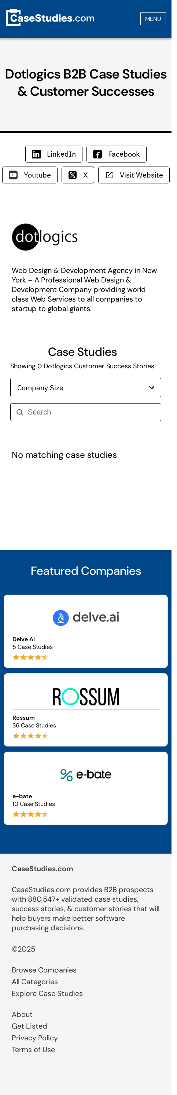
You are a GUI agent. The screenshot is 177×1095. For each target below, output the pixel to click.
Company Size (85, 388)
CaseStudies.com (42, 868)
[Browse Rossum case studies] (86, 710)
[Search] (91, 412)
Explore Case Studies (47, 993)
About (22, 1014)
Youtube (30, 175)
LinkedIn (54, 154)
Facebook (116, 154)
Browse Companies (44, 970)
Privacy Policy (35, 1038)
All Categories (35, 981)
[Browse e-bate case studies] (86, 788)
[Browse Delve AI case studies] (86, 631)
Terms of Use (33, 1049)
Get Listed (29, 1026)
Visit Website (134, 175)
